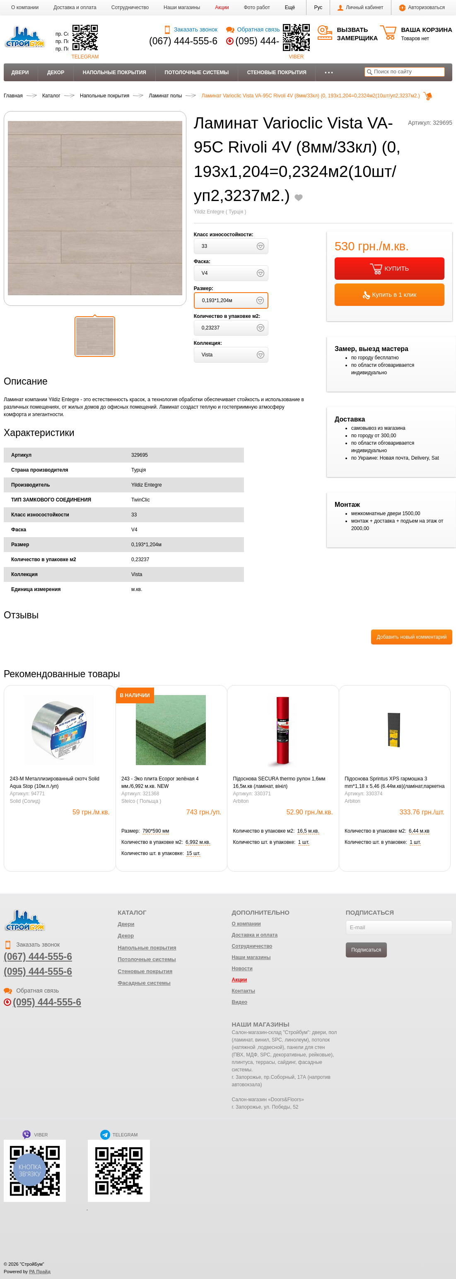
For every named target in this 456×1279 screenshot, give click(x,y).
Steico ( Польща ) (141, 801)
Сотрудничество (130, 7)
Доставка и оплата (75, 7)
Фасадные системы (144, 983)
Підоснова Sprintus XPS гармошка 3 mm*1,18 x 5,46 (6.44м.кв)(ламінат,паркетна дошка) (394, 783)
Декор (55, 72)
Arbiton (241, 801)
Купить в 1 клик (390, 295)
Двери (20, 72)
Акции (222, 7)
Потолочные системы (197, 72)
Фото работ (257, 7)
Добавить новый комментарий (412, 637)
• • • (329, 72)
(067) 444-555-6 (183, 41)
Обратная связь (253, 29)
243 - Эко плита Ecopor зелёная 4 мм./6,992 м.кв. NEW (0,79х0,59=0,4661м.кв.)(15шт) (160, 783)
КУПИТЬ (389, 269)
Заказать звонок (190, 29)
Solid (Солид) (25, 801)
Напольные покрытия (114, 72)
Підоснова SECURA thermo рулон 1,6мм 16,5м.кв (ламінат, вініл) (279, 782)
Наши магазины (182, 7)
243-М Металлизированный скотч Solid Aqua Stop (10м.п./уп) (54, 782)
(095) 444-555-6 (269, 41)
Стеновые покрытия (276, 72)
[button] (290, 7)
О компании (25, 7)
